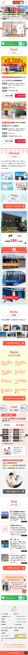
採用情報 (16, 630)
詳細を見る (8, 96)
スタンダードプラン (21, 616)
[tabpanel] (14, 29)
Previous (1, 28)
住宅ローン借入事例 (18, 628)
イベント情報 (4, 614)
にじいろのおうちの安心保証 (7, 639)
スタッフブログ (5, 635)
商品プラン (16, 614)
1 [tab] (10, 38)
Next (27, 28)
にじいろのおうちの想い (7, 628)
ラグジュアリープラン (21, 622)
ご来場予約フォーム (6, 616)
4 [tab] (14, 38)
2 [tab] (11, 38)
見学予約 (20, 96)
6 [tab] (17, 38)
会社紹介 (3, 633)
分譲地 (3, 619)
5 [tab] (16, 38)
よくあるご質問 (17, 624)
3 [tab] (13, 38)
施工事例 (3, 624)
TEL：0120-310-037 (8, 647)
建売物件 (3, 622)
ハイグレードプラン (21, 619)
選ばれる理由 (4, 630)
